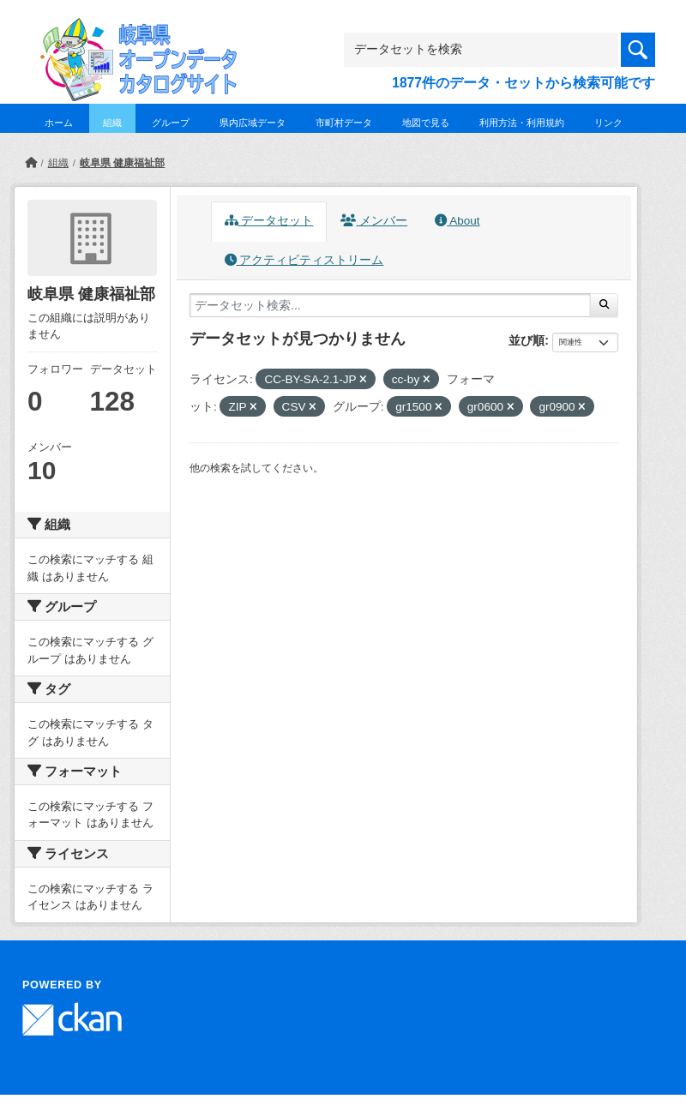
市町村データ (344, 122)
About (457, 220)
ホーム (59, 122)
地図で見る (425, 122)
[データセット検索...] (390, 305)
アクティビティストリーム (304, 260)
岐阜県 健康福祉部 (122, 163)
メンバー (373, 220)
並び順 (526, 340)
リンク (608, 122)
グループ (171, 122)
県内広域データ (253, 122)
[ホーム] (31, 163)
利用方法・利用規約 (521, 122)
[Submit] (604, 305)
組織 (112, 122)
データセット (269, 220)
